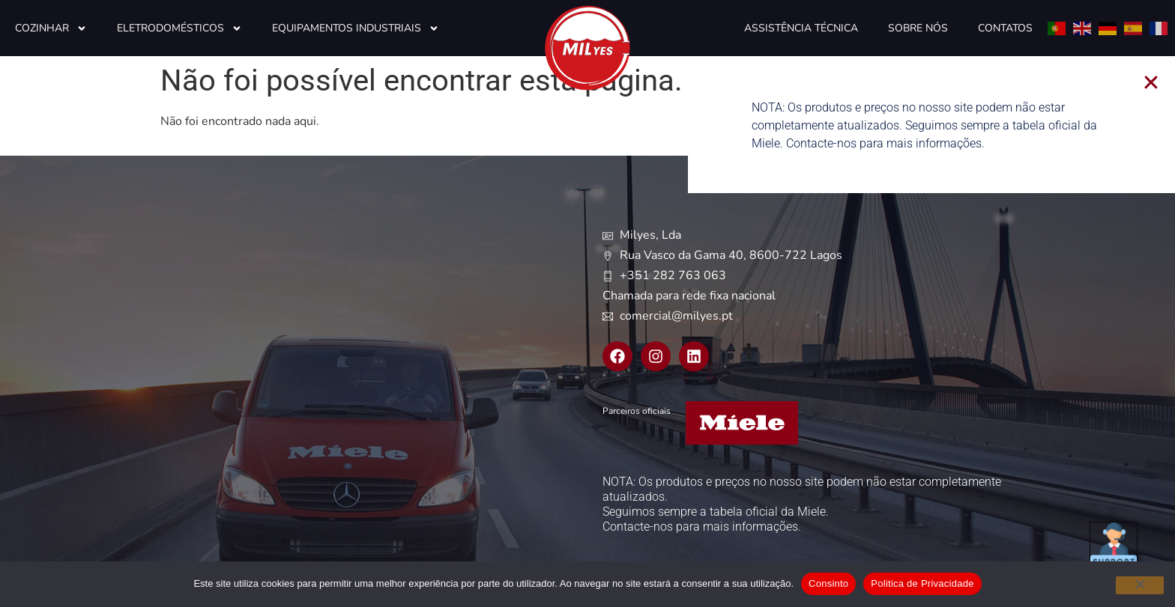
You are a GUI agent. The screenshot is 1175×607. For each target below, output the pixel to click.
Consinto (828, 583)
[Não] (1140, 585)
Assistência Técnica (801, 28)
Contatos (1005, 28)
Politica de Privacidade (922, 583)
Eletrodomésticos (179, 28)
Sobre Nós (918, 28)
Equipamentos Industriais (355, 28)
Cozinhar (51, 28)
